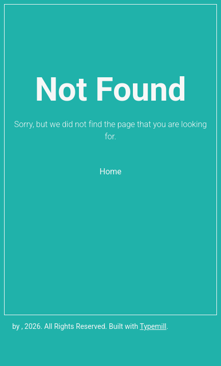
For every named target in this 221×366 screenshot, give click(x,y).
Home (110, 171)
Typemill (153, 326)
